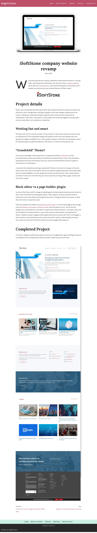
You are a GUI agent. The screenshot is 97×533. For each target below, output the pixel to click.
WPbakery (24, 208)
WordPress (45, 86)
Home (51, 3)
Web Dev (71, 3)
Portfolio (80, 3)
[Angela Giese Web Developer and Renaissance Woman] (8, 3)
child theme (65, 156)
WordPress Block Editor (48, 205)
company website (73, 83)
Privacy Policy (91, 3)
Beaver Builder (44, 208)
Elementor (32, 208)
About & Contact (61, 3)
